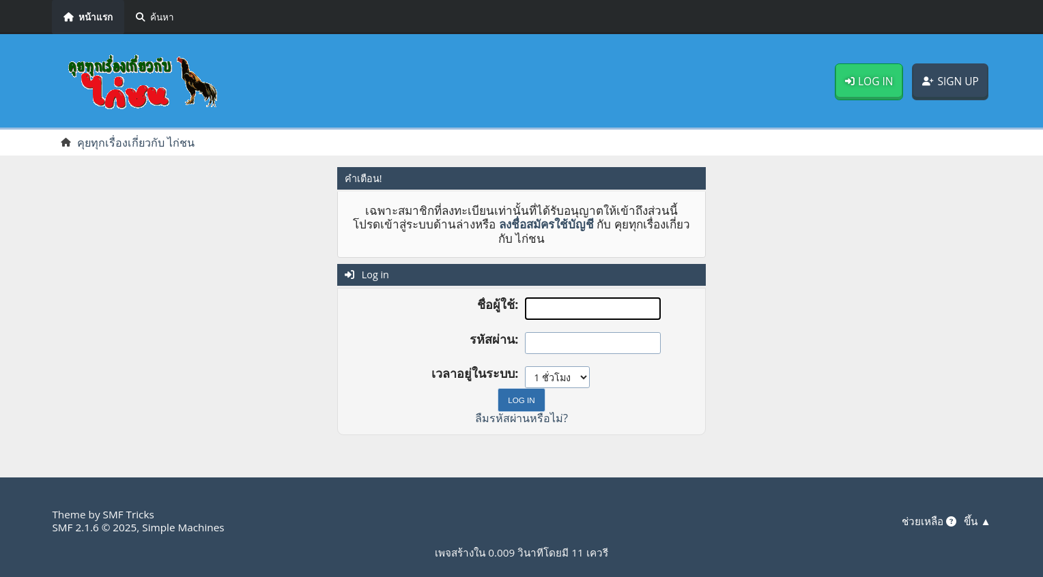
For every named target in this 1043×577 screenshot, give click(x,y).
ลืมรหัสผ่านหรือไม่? (521, 418)
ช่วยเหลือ (929, 521)
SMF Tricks (128, 514)
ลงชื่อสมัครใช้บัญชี (546, 224)
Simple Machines (183, 527)
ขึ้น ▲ (977, 521)
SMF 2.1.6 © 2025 (94, 527)
